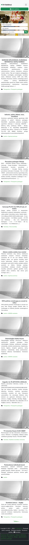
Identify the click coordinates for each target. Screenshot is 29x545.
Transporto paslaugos (17, 89)
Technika (6, 226)
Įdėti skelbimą (14, 9)
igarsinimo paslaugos (6, 538)
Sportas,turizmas (12, 136)
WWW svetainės (12, 313)
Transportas (7, 89)
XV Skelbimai (6, 5)
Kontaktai (17, 532)
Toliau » (16, 521)
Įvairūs (5, 136)
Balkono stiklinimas (21, 535)
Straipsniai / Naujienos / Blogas (9, 536)
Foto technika (13, 226)
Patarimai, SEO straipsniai (8, 535)
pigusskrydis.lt (22, 536)
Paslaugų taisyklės (16, 530)
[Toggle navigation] (26, 4)
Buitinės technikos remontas (17, 439)
